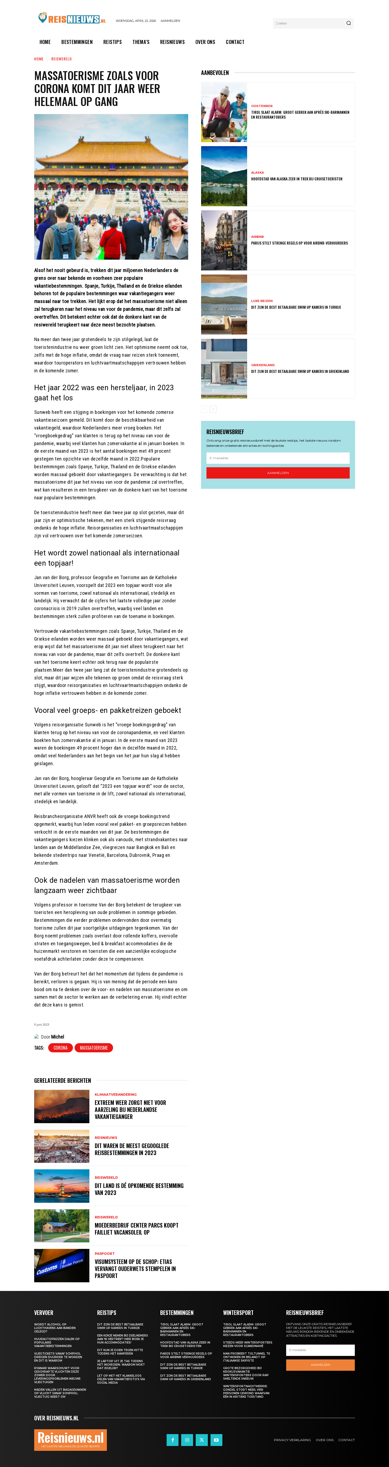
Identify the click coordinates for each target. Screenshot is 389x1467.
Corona (61, 1048)
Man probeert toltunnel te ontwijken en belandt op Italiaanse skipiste (246, 1357)
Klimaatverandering (116, 1094)
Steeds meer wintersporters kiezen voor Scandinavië (247, 1344)
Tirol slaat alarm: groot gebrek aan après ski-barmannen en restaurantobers (300, 114)
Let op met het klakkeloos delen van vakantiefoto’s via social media (121, 1379)
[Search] (349, 23)
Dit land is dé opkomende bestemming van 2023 (139, 1189)
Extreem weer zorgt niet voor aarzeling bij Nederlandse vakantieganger (130, 1109)
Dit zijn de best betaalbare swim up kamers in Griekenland (300, 371)
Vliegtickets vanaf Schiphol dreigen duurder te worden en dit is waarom (58, 1357)
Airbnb (257, 236)
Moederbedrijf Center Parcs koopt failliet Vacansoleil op (136, 1228)
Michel (57, 1037)
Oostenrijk (262, 106)
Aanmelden (278, 473)
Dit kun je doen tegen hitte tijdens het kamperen (120, 1351)
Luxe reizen (262, 301)
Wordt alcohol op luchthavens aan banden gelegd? (55, 1328)
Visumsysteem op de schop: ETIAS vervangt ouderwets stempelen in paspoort (135, 1269)
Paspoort (105, 1253)
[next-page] (213, 409)
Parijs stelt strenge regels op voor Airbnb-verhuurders (299, 243)
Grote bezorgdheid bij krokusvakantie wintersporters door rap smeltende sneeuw (246, 1373)
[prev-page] (204, 409)
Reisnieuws (106, 1137)
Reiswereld (61, 58)
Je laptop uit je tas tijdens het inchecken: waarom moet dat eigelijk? (121, 1364)
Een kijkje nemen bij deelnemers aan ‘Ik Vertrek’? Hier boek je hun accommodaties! (122, 1339)
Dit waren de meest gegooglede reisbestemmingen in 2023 (132, 1149)
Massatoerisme (94, 1048)
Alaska (257, 172)
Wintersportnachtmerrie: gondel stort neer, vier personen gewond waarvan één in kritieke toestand (246, 1391)
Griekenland (263, 365)
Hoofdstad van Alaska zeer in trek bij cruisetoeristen (296, 178)
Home (39, 58)
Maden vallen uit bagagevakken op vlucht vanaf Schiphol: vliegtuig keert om (60, 1393)
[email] (278, 458)
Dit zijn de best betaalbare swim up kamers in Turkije (296, 307)
